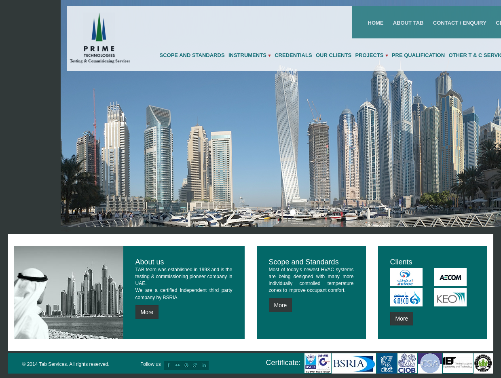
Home (376, 23)
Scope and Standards (192, 55)
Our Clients (333, 55)
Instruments (249, 55)
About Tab (408, 23)
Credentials (293, 55)
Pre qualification (418, 55)
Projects (371, 55)
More (147, 312)
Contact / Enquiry (459, 23)
